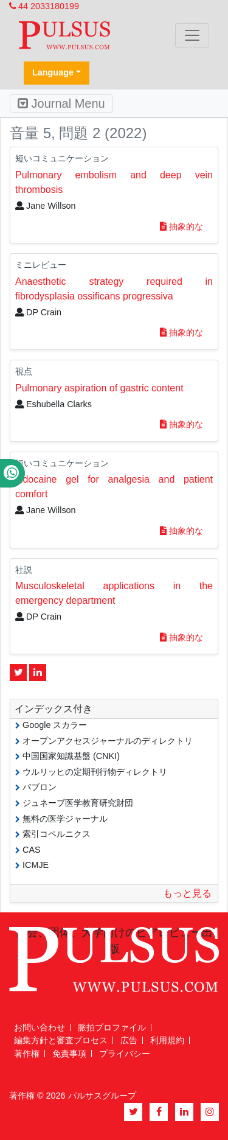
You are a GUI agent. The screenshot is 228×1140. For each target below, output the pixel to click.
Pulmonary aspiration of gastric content (99, 388)
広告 (128, 1040)
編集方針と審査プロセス (61, 1040)
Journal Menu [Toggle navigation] (61, 103)
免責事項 (69, 1053)
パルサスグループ (102, 1095)
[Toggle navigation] (192, 35)
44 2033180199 (44, 6)
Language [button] (53, 72)
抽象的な (181, 226)
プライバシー (124, 1053)
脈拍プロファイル (112, 1027)
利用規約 (167, 1040)
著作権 (27, 1053)
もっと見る (187, 893)
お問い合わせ (39, 1027)
